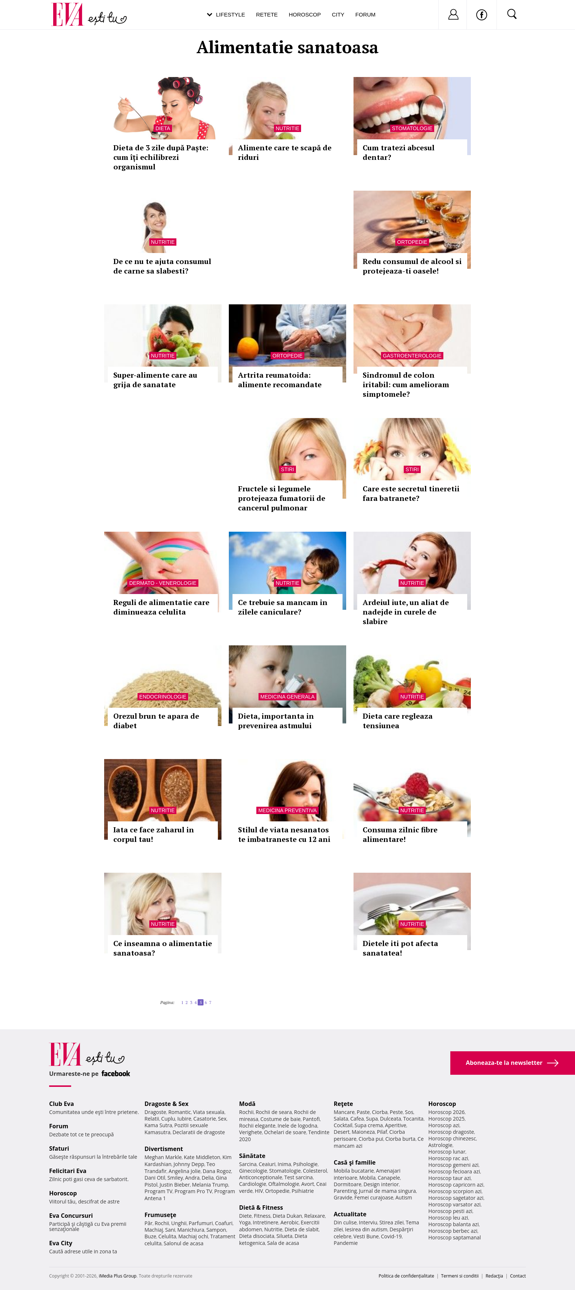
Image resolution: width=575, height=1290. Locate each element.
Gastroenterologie (412, 356)
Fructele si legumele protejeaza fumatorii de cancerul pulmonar (281, 498)
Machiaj (153, 1229)
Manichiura (190, 1229)
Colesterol (315, 1170)
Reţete (343, 1104)
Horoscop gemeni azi (453, 1164)
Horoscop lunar (446, 1151)
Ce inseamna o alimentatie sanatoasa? (162, 948)
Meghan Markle (163, 1157)
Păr (148, 1223)
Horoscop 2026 (446, 1111)
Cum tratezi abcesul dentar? (399, 152)
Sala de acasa (283, 1242)
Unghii (179, 1223)
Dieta (162, 128)
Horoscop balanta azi (453, 1224)
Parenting (345, 1190)
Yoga (245, 1222)
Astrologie (440, 1144)
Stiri (287, 469)
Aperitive (395, 1125)
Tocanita (413, 1118)
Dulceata (390, 1118)
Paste (363, 1111)
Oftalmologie (283, 1183)
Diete (245, 1215)
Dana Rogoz (217, 1171)
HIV (259, 1190)
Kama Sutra (158, 1125)
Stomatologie (412, 128)
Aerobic (290, 1222)
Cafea (357, 1118)
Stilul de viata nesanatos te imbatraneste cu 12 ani (284, 834)
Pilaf (382, 1131)
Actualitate (350, 1214)
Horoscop (305, 14)
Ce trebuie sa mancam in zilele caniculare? (282, 607)
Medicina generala (287, 697)
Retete (267, 14)
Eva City (60, 1243)
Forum (365, 14)
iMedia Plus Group (117, 1276)
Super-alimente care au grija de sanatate (155, 379)
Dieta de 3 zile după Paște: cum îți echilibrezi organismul (160, 157)
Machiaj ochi (193, 1236)
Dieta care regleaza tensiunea (398, 720)
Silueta (284, 1235)
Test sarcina (298, 1177)
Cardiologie (252, 1183)
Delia (208, 1177)
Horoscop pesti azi (450, 1210)
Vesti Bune (366, 1236)
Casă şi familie (355, 1162)
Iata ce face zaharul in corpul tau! (153, 834)
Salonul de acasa (184, 1243)
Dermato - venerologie (162, 583)
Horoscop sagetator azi (455, 1197)
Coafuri (223, 1223)
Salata (341, 1118)
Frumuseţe (160, 1215)
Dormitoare (348, 1184)
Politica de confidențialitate (406, 1276)
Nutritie (288, 128)
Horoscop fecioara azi (454, 1171)
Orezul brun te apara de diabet (156, 720)
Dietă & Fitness (261, 1207)
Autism (403, 1197)
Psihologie (305, 1164)
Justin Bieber (175, 1184)
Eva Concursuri (71, 1216)
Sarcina (248, 1164)
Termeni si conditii (460, 1276)
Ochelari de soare (285, 1132)
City (338, 14)
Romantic (179, 1111)
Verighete (250, 1132)
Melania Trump (210, 1184)
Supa (372, 1118)
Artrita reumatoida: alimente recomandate (280, 379)
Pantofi (311, 1118)
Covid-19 (391, 1236)
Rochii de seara (274, 1111)
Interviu (368, 1222)
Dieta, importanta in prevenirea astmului (276, 720)
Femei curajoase (373, 1197)
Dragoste (155, 1111)
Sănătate (252, 1156)
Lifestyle (230, 14)
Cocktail (343, 1125)
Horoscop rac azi (448, 1158)
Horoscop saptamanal (454, 1237)
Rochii (162, 1223)
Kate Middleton (202, 1157)
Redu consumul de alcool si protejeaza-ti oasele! (412, 266)
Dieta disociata (256, 1235)
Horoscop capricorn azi (455, 1184)
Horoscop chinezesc (452, 1138)
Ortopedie (412, 242)
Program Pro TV (193, 1191)
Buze (150, 1236)
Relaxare (314, 1215)
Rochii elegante (257, 1125)
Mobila (367, 1177)
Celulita (167, 1236)
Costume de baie (280, 1118)
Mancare (344, 1111)
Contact (518, 1276)
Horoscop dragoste (451, 1131)
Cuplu (168, 1118)
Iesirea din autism (366, 1229)
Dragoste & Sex (166, 1104)
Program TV (158, 1191)
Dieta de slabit (302, 1229)
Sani (170, 1229)
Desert (341, 1131)
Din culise (345, 1222)
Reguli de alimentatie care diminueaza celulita (161, 607)
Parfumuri (201, 1223)
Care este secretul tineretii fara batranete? (411, 493)
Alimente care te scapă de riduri (285, 152)
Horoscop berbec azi (452, 1230)
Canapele (389, 1177)
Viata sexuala (208, 1111)
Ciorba (380, 1111)
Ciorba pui (371, 1138)
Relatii (151, 1118)
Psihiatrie (303, 1190)
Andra (192, 1177)
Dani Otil (154, 1177)
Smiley (175, 1177)
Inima (284, 1164)
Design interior (381, 1184)
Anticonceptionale (260, 1177)
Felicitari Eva (68, 1171)
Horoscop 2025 (446, 1118)
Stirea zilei (391, 1222)
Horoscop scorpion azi (454, 1191)
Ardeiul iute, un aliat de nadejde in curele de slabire (406, 611)
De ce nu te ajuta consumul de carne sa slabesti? (162, 266)
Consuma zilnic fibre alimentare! (400, 834)
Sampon (216, 1229)
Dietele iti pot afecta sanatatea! (400, 948)
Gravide (343, 1197)
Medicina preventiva (287, 810)
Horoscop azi (443, 1125)
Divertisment (163, 1149)
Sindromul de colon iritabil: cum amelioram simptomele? (406, 384)
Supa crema (369, 1125)
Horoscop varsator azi (454, 1204)
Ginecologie (253, 1170)
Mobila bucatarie (354, 1170)
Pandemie (346, 1242)
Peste (396, 1111)
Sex (222, 1118)
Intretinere (265, 1222)
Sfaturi (59, 1148)
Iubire (184, 1118)
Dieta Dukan (287, 1215)
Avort (307, 1183)
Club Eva (61, 1104)
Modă (247, 1104)
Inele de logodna (297, 1125)
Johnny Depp (188, 1164)
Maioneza (363, 1131)
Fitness (262, 1215)
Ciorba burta (400, 1138)
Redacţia (494, 1276)
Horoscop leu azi (448, 1217)
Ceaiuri (267, 1164)
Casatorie (204, 1118)
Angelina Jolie (185, 1171)
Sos (409, 1111)
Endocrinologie (162, 697)
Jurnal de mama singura (387, 1190)
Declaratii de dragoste (199, 1132)
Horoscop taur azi (449, 1177)
